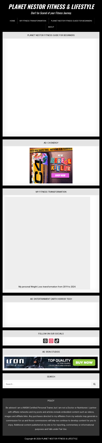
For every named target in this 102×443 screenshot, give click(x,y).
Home (12, 21)
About (51, 27)
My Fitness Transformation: (33, 21)
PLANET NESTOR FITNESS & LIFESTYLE (51, 6)
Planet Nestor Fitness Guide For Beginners (71, 21)
